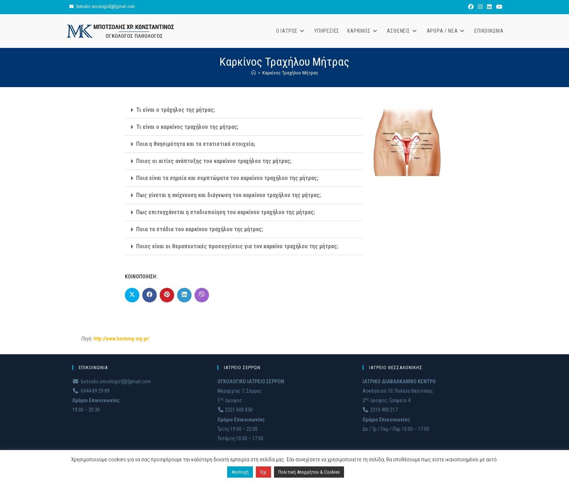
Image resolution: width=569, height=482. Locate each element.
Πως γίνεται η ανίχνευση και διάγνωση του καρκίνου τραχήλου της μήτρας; (228, 195)
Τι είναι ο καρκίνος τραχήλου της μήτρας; (187, 126)
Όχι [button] (263, 472)
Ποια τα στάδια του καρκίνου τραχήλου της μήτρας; (199, 229)
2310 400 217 (380, 410)
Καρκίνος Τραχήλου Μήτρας (290, 72)
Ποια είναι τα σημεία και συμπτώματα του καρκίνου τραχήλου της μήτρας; (227, 178)
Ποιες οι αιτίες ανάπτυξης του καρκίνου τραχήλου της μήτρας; (213, 161)
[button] (244, 110)
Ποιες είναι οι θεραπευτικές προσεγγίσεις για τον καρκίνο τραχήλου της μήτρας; (237, 246)
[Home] (253, 72)
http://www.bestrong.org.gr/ (122, 339)
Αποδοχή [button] (240, 472)
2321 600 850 (235, 410)
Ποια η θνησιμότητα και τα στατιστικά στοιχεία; (195, 143)
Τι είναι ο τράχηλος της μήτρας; (175, 109)
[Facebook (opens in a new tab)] (471, 7)
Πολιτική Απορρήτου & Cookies (309, 472)
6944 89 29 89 (91, 391)
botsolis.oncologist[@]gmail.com (105, 6)
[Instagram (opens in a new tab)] (480, 7)
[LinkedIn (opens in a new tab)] (489, 7)
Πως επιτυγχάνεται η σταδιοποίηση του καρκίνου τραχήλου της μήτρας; (225, 212)
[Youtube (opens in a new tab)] (498, 7)
